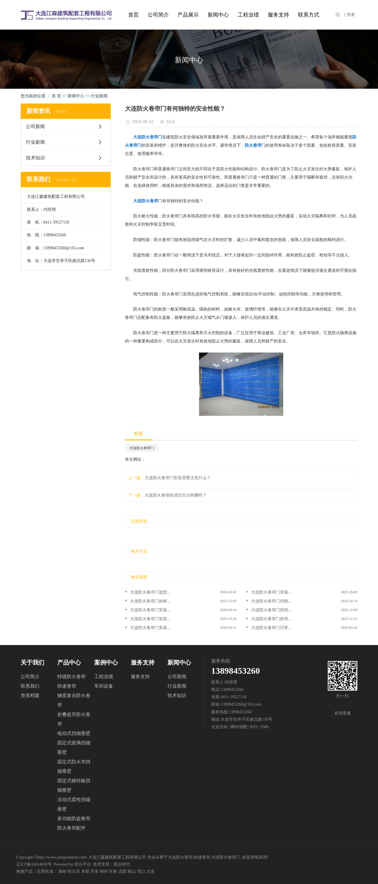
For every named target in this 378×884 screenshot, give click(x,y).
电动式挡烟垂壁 (73, 733)
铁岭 (62, 871)
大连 (150, 871)
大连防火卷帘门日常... (270, 628)
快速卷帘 (66, 686)
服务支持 (278, 15)
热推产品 (24, 871)
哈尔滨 (74, 871)
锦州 (104, 871)
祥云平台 (82, 864)
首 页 (56, 96)
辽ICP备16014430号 (34, 864)
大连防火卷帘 (180, 857)
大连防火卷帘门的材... (149, 601)
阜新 (85, 871)
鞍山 (132, 871)
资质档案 (30, 695)
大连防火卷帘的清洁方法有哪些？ (176, 495)
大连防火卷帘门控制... (270, 601)
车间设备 (103, 686)
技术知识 (35, 157)
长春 (113, 871)
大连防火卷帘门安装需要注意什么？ (178, 478)
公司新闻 (35, 126)
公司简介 (158, 15)
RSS (254, 727)
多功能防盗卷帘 (73, 818)
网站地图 (239, 727)
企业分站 (219, 727)
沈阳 (122, 871)
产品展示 (188, 15)
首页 (133, 15)
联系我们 (30, 686)
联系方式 (308, 15)
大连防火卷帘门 (141, 448)
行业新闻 (99, 96)
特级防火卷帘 (71, 676)
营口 (141, 871)
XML (264, 727)
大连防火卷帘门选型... (149, 592)
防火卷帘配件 (71, 827)
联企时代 (122, 864)
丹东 (94, 871)
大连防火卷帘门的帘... (270, 619)
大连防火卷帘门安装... (270, 592)
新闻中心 (218, 15)
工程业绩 (248, 15)
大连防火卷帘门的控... (270, 610)
